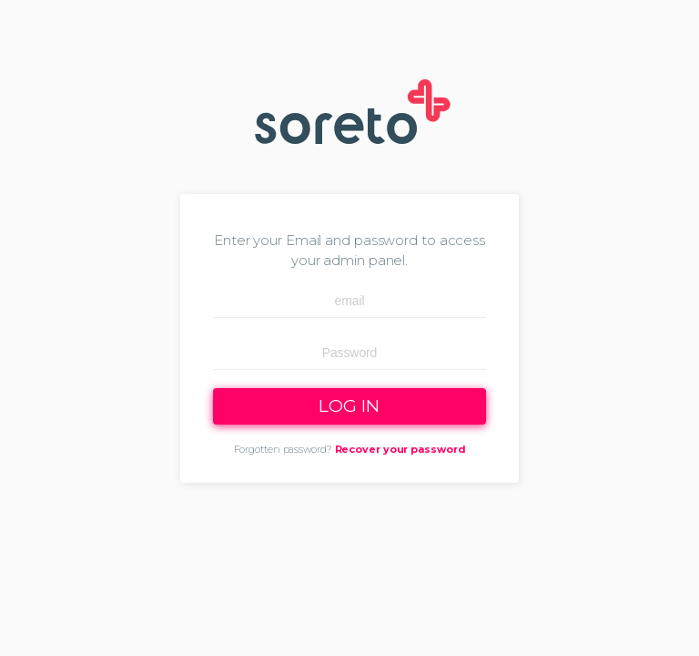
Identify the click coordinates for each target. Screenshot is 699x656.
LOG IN (349, 405)
